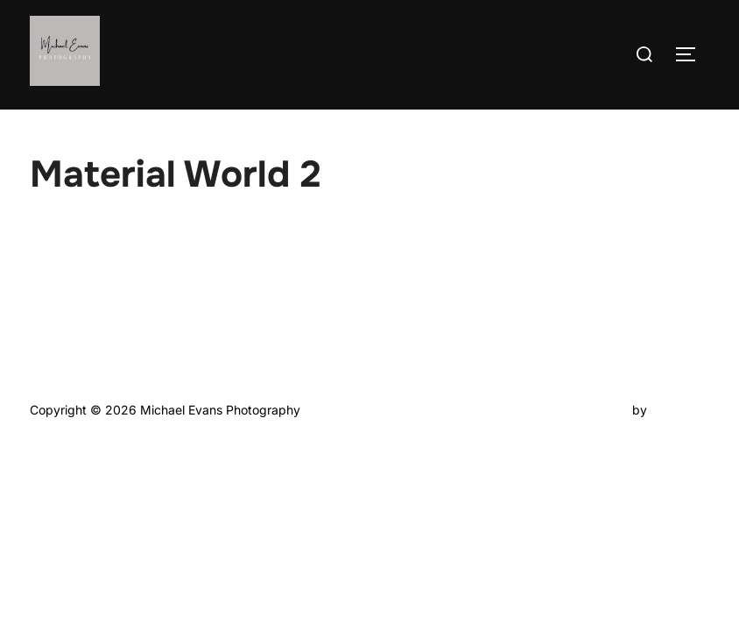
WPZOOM (680, 409)
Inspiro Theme (588, 409)
